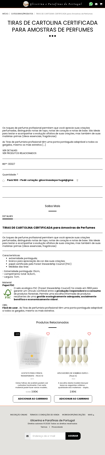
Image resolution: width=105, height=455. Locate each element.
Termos (44, 427)
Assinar (73, 435)
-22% (17, 334)
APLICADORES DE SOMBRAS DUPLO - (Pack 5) (73, 374)
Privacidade (57, 427)
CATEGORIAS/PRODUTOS (22, 13)
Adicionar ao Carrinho (33, 398)
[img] (32, 350)
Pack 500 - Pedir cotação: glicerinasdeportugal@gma (40, 180)
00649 (73, 379)
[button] (3, 3)
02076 (32, 379)
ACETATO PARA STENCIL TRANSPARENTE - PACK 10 (32, 374)
